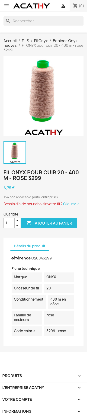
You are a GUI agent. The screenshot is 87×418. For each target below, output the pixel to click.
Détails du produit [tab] (29, 246)
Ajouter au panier (49, 223)
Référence (20, 258)
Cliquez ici (72, 204)
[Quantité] (9, 223)
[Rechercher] (43, 21)
